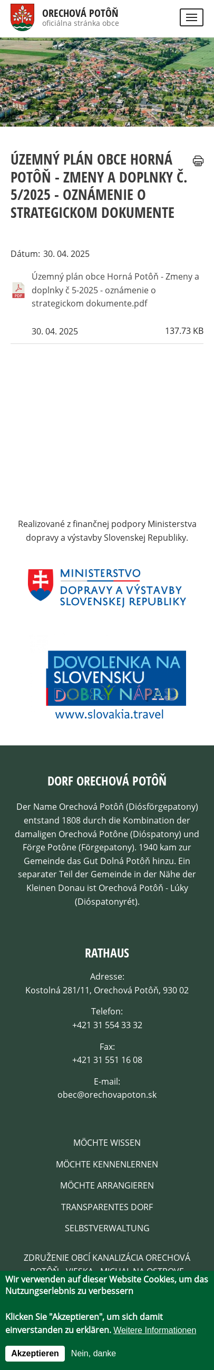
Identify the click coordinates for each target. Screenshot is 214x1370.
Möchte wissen (107, 1142)
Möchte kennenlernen (107, 1164)
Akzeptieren (35, 1353)
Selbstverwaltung (107, 1228)
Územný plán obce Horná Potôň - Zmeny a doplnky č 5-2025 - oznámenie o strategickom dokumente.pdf (115, 290)
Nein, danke (93, 1353)
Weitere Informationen (154, 1330)
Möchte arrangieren (107, 1185)
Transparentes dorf (107, 1207)
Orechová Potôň (80, 13)
